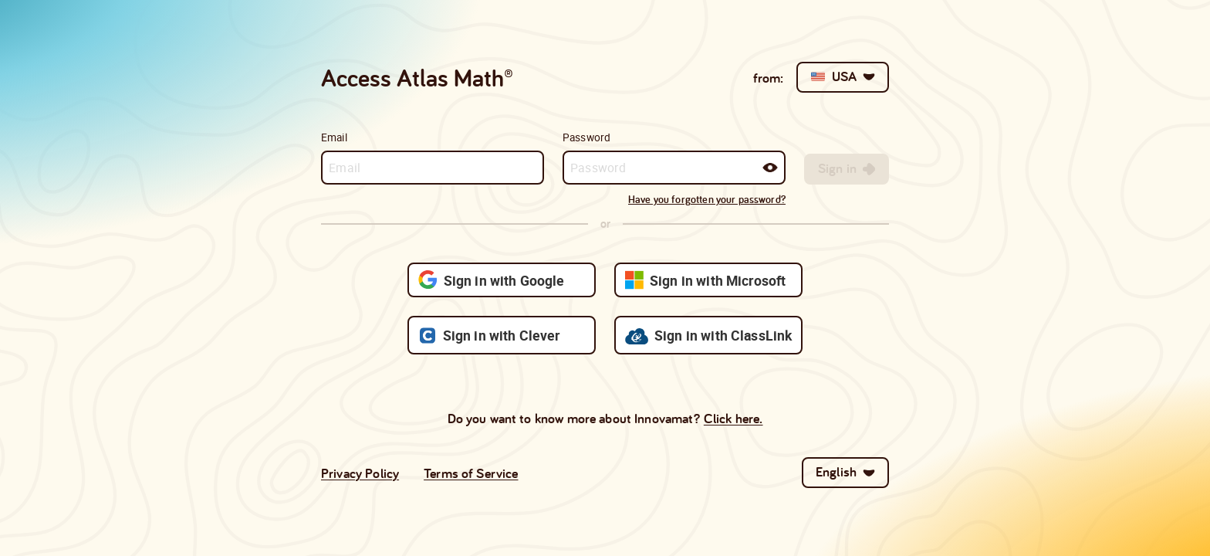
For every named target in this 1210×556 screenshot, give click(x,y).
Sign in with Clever (489, 335)
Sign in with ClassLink (708, 335)
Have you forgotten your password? (707, 199)
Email (334, 137)
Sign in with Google (491, 280)
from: (768, 78)
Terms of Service (471, 473)
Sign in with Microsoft (705, 280)
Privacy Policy (360, 473)
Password (586, 137)
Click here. (733, 418)
